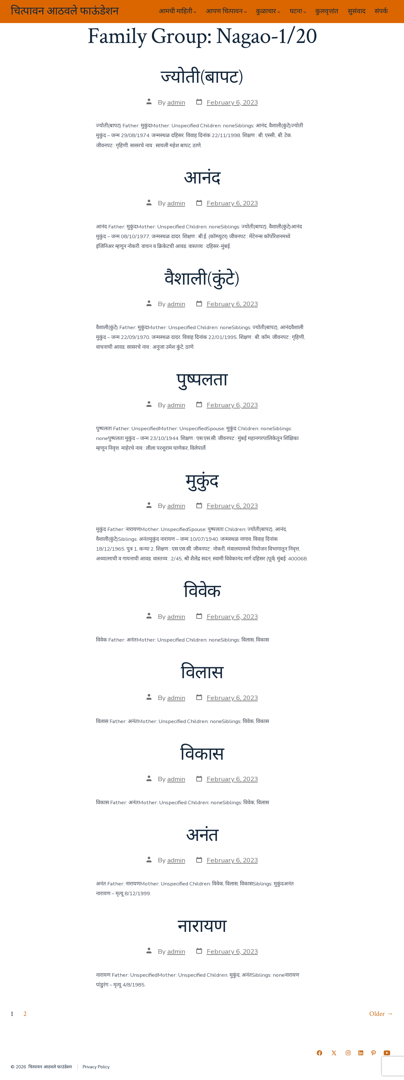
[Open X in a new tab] (334, 1053)
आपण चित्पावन (226, 11)
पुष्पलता (201, 380)
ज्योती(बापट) (202, 77)
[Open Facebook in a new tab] (319, 1053)
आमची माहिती (177, 11)
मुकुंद (202, 481)
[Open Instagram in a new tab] (348, 1053)
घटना (298, 11)
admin (176, 102)
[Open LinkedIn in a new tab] (360, 1053)
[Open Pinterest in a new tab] (373, 1053)
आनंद (202, 178)
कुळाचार (268, 11)
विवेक (202, 591)
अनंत (202, 835)
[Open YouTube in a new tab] (387, 1053)
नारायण (202, 926)
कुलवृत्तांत (326, 11)
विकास (202, 754)
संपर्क (381, 11)
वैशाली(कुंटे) (201, 279)
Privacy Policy (96, 1067)
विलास (202, 673)
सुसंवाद (356, 11)
